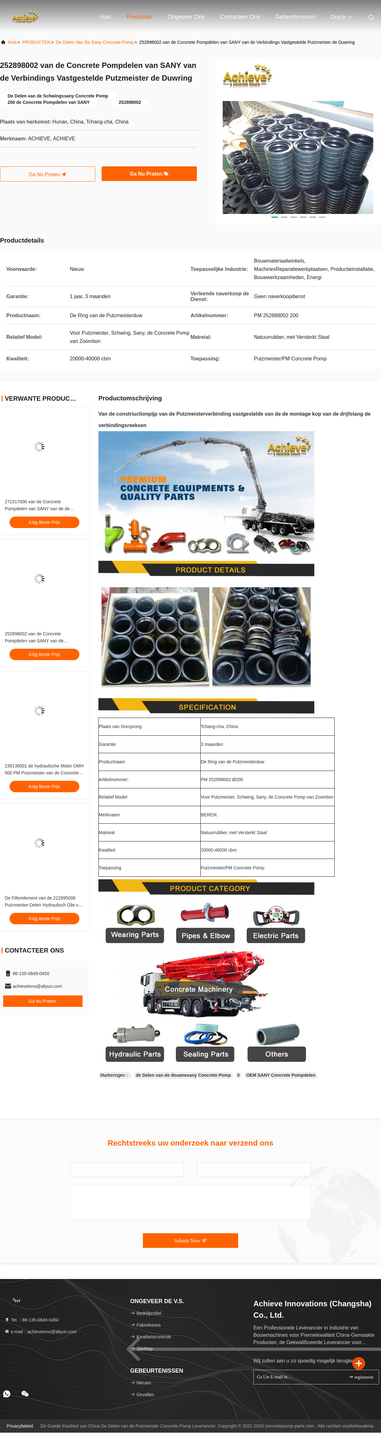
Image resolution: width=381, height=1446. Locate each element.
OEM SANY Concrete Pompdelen (280, 1075)
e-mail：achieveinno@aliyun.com (40, 1331)
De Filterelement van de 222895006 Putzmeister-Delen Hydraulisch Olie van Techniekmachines (44, 904)
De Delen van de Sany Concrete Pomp (95, 42)
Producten (139, 17)
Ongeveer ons (186, 17)
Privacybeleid (20, 1426)
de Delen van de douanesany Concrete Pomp (183, 1075)
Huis (105, 17)
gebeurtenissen (295, 17)
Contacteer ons (240, 17)
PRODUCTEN (36, 42)
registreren (360, 1377)
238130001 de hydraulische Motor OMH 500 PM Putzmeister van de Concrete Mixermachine (44, 772)
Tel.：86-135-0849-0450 (31, 1319)
